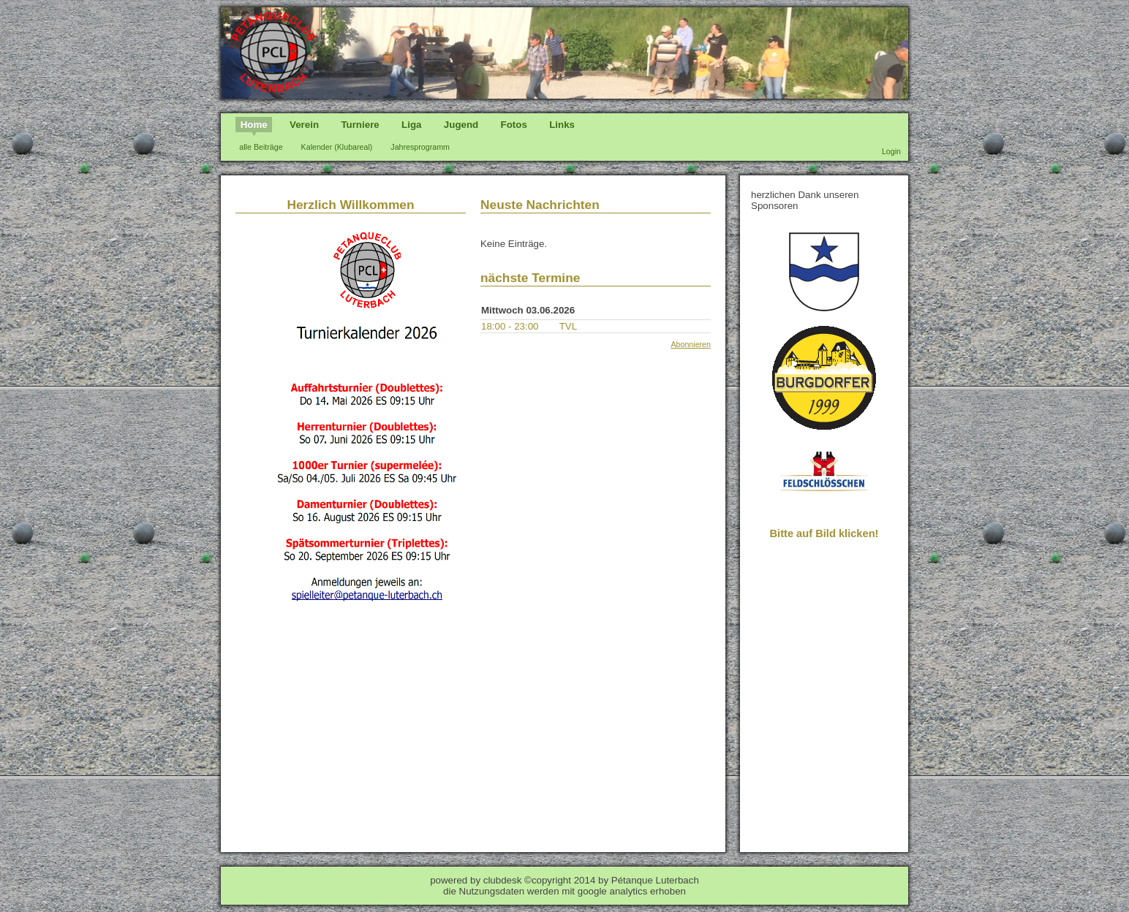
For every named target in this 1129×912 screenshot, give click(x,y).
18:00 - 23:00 (510, 326)
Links (562, 124)
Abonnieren (691, 344)
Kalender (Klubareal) (337, 146)
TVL (568, 326)
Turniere (360, 124)
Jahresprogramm (420, 146)
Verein (304, 124)
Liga (411, 124)
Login (891, 151)
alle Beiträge (260, 146)
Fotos (514, 124)
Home (254, 124)
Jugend (461, 124)
